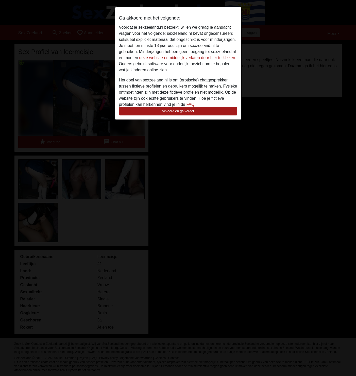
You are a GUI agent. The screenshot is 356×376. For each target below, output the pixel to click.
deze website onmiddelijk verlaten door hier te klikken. (187, 58)
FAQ (190, 104)
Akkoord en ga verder (178, 111)
